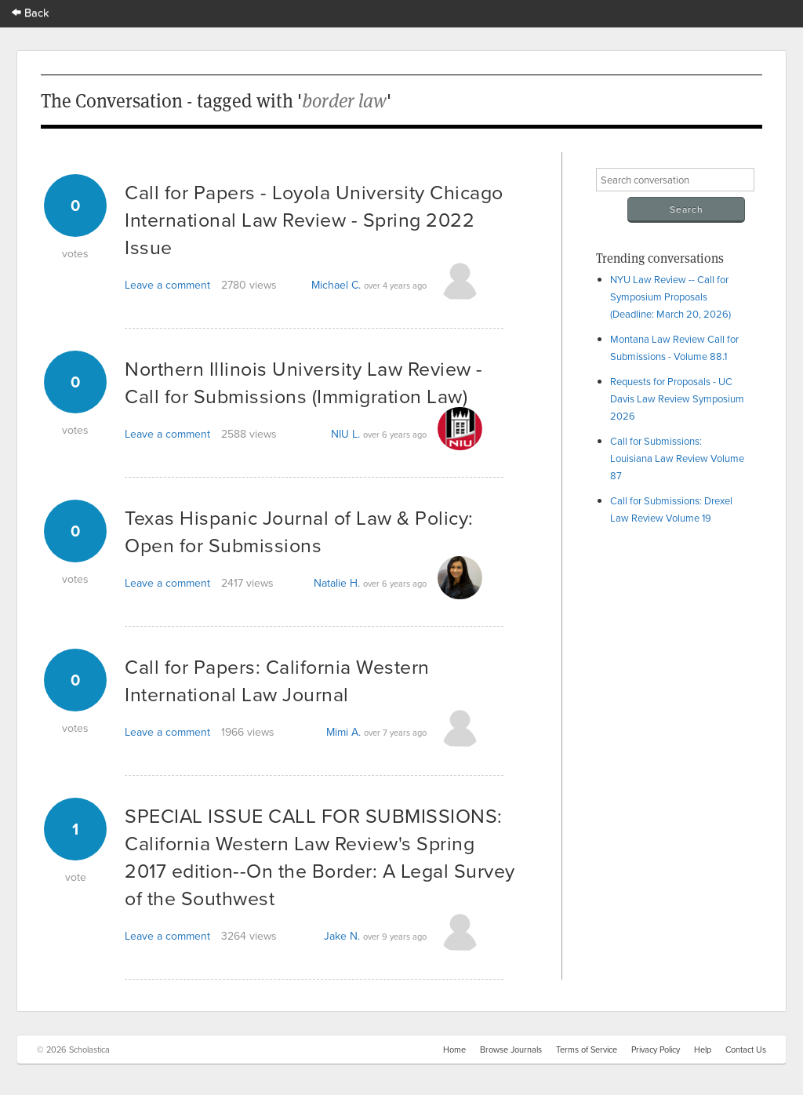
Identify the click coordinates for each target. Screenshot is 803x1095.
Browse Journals (511, 1049)
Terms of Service (586, 1049)
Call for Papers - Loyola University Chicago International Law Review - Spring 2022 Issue (314, 219)
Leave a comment (167, 285)
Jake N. (342, 936)
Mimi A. (343, 732)
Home (454, 1049)
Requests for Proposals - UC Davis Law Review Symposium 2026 (677, 398)
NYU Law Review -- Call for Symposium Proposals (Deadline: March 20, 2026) (670, 296)
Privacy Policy (655, 1049)
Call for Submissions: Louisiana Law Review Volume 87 (677, 458)
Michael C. (336, 285)
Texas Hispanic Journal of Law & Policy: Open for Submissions (299, 531)
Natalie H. (337, 583)
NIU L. (345, 434)
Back (30, 12)
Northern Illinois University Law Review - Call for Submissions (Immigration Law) (304, 382)
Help (702, 1049)
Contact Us (745, 1049)
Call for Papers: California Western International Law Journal (277, 680)
